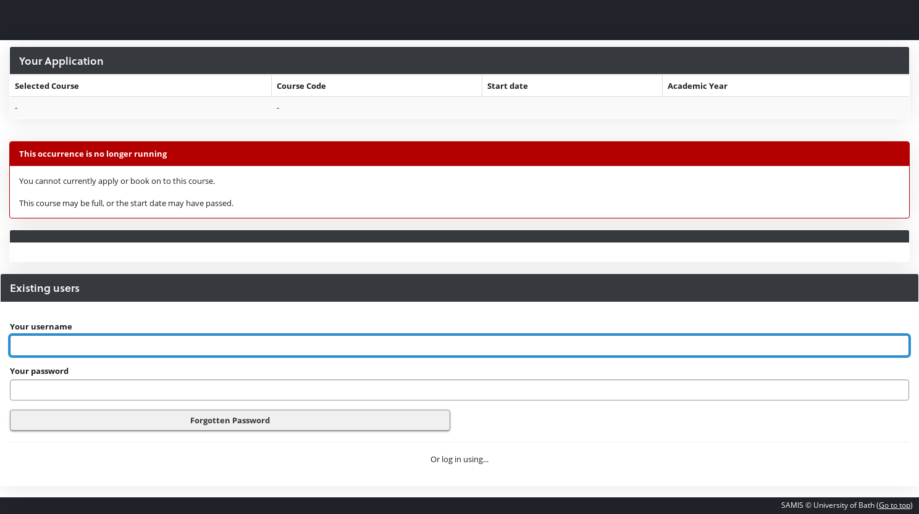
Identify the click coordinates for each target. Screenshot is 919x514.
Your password (39, 370)
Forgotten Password (230, 420)
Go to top (894, 505)
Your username (41, 326)
